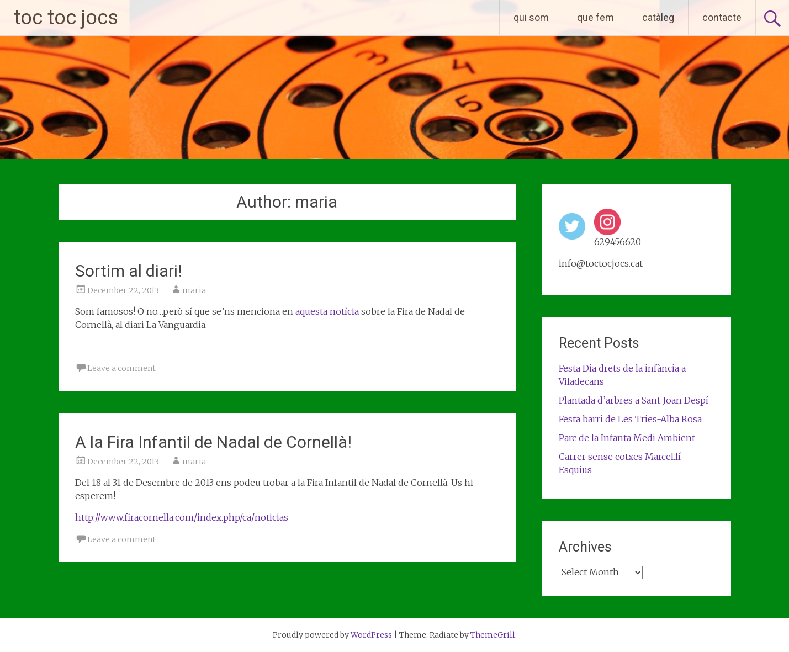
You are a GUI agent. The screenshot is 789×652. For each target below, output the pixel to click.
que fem (595, 17)
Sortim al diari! (128, 270)
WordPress (371, 635)
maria (194, 290)
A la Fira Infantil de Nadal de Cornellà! (213, 442)
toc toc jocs (66, 17)
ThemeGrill (492, 635)
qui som (531, 17)
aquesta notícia (327, 311)
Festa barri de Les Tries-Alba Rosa (630, 419)
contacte (722, 17)
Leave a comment (121, 368)
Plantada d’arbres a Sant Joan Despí (633, 400)
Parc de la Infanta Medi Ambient (627, 437)
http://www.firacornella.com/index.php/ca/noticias (181, 517)
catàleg (658, 17)
